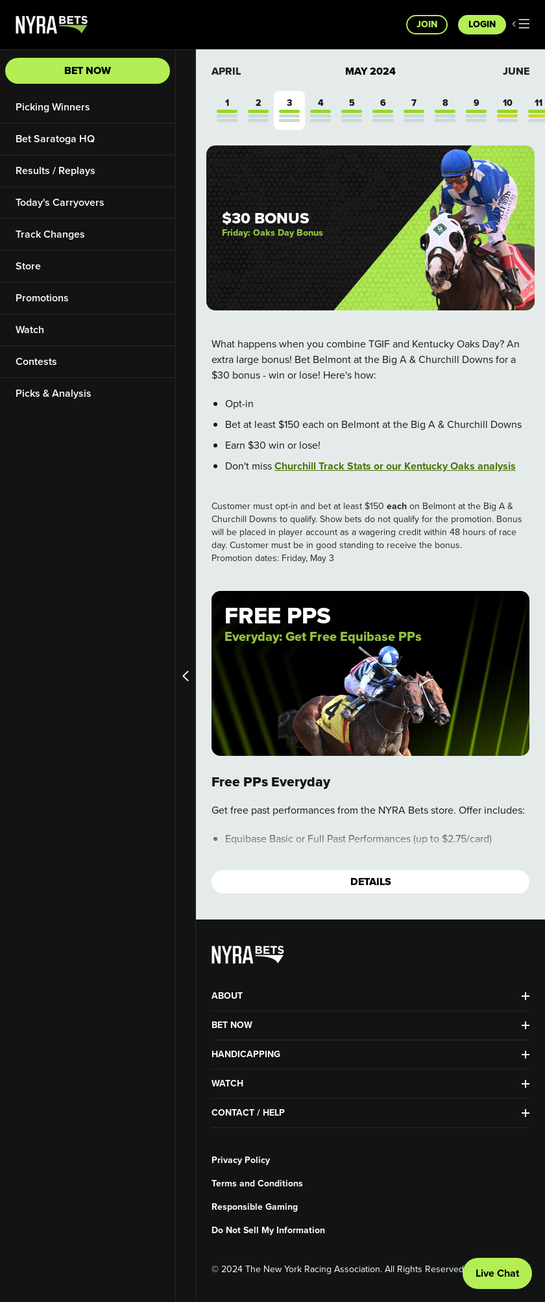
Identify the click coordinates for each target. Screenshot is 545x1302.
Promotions (42, 297)
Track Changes (50, 234)
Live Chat (497, 1273)
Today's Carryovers (60, 202)
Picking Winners (53, 106)
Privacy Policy (241, 1160)
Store (28, 265)
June (516, 71)
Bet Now (87, 70)
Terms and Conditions (257, 1183)
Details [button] (370, 881)
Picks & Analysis (53, 393)
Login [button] (482, 24)
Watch (30, 329)
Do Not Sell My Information (268, 1230)
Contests (36, 361)
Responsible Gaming (255, 1207)
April (226, 71)
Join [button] (427, 24)
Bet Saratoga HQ (55, 138)
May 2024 (370, 71)
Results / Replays (55, 170)
